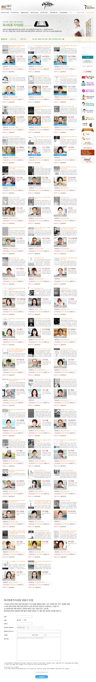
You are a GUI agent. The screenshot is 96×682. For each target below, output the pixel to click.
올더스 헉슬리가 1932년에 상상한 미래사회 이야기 (20, 363)
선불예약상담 (24, 39)
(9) (31, 132)
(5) (31, 102)
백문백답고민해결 (34, 12)
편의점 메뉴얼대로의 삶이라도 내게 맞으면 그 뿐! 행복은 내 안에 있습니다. (72, 333)
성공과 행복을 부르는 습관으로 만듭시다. (20, 89)
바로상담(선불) (6, 69)
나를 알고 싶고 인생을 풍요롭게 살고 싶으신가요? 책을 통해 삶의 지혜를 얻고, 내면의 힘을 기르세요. (72, 303)
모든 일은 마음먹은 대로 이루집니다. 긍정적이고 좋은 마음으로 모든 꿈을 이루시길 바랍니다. (72, 121)
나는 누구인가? (45, 543)
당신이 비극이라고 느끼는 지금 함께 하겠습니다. (46, 393)
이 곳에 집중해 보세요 (72, 513)
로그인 (87, 57)
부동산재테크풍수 (44, 12)
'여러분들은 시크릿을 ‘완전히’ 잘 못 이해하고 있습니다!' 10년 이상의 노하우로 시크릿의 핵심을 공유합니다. (46, 455)
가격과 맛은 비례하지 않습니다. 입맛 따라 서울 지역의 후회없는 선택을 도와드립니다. (46, 272)
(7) (56, 102)
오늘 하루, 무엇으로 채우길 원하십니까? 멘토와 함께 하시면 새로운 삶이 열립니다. (21, 274)
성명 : (5, 616)
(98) (57, 557)
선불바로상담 (14, 39)
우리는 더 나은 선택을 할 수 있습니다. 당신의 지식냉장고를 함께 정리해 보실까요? (21, 303)
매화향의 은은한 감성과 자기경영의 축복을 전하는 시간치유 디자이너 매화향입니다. (72, 272)
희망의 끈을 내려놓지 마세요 (20, 514)
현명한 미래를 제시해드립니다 (20, 544)
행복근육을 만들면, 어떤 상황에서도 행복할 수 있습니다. (72, 60)
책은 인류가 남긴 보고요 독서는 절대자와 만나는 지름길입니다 (20, 211)
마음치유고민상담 (5, 12)
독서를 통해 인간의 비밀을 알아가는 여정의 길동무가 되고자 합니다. (72, 212)
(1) (31, 71)
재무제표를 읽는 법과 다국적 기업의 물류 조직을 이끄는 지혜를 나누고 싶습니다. (72, 424)
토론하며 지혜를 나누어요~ (46, 514)
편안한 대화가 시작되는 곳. (72, 544)
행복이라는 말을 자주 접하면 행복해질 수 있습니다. (20, 151)
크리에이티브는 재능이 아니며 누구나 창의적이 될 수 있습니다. (21, 120)
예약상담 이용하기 (90, 12)
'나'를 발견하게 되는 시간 (72, 150)
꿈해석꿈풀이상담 (54, 12)
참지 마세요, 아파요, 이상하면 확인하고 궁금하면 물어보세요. (20, 333)
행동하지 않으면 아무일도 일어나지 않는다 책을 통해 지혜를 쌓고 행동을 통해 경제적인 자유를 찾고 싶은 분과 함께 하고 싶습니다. (46, 335)
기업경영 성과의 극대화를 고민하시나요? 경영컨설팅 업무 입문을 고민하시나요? (46, 181)
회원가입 (88, 61)
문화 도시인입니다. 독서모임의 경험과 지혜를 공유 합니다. (46, 363)
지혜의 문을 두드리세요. (46, 574)
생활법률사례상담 (24, 12)
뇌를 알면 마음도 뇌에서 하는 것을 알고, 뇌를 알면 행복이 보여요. (72, 484)
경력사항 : (6, 638)
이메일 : (6, 635)
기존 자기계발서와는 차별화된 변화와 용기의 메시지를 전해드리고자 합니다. (20, 242)
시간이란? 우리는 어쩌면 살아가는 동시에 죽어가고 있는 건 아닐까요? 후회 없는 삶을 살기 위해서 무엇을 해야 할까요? (46, 304)
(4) (56, 132)
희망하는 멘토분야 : (9, 627)
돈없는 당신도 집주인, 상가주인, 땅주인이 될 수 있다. (20, 393)
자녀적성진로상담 (15, 12)
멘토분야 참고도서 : (9, 631)
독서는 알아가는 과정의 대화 (20, 574)
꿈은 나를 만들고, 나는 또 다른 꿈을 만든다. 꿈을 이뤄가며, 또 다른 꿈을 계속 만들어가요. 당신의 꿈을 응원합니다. (72, 365)
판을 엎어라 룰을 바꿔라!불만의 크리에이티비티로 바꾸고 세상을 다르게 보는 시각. (72, 394)
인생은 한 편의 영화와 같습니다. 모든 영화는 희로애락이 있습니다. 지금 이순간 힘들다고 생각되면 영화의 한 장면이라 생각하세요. (20, 456)
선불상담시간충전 (81, 12)
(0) (5, 71)
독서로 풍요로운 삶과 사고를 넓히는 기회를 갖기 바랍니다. (46, 60)
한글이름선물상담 (64, 12)
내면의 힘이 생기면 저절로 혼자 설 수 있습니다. (72, 181)
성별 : (5, 620)
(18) (31, 587)
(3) (31, 435)
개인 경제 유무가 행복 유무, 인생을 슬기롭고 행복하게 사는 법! (20, 484)
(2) (56, 71)
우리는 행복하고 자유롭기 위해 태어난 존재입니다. (20, 424)
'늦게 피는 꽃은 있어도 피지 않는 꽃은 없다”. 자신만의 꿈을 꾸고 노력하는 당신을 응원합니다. (72, 243)
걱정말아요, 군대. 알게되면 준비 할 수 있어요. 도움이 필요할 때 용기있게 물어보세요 (46, 90)
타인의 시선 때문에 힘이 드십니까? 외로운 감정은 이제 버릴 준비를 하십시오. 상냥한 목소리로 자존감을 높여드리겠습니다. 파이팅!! (47, 426)
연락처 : (6, 623)
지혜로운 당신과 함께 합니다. (20, 180)
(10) (5, 526)
